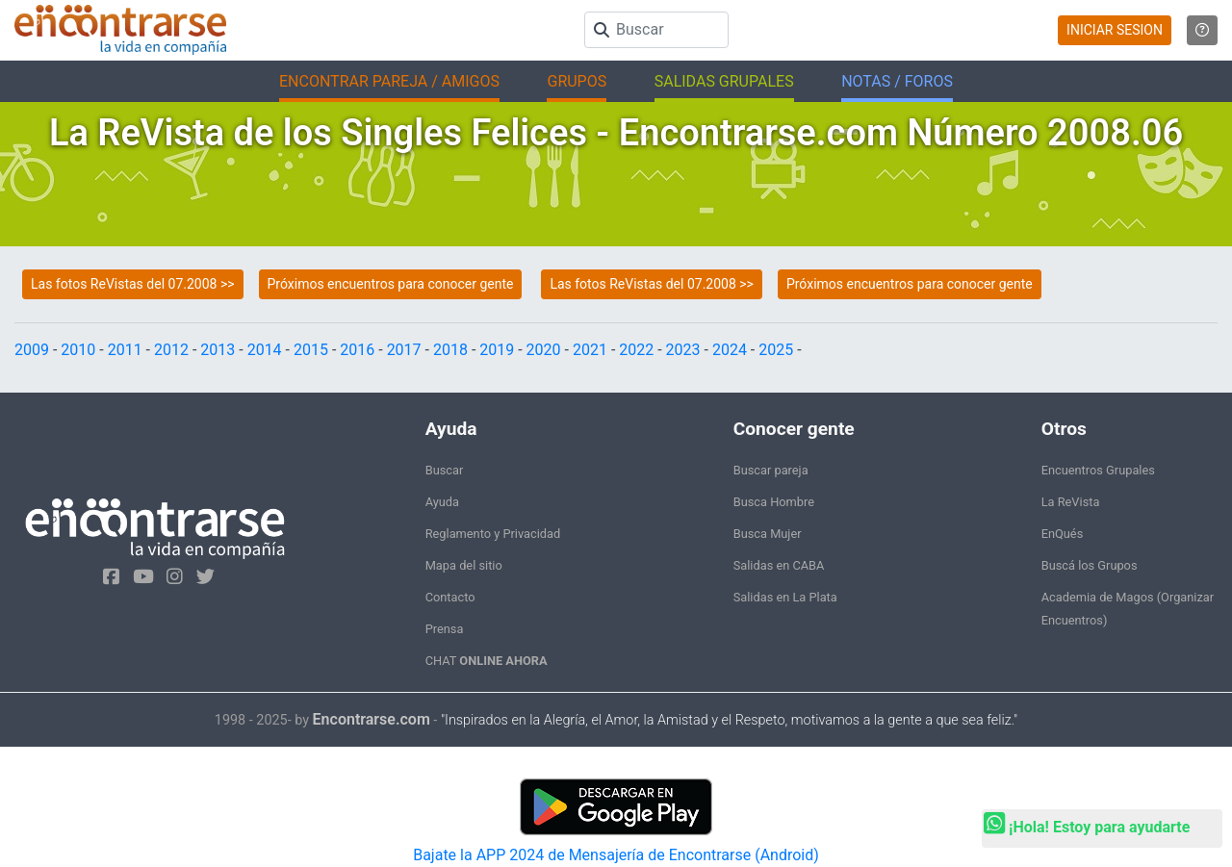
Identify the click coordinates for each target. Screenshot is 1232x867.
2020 (543, 350)
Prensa (444, 629)
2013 (217, 350)
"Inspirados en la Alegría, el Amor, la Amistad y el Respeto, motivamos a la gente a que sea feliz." (729, 720)
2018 (450, 350)
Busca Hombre (773, 502)
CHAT (486, 660)
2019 (496, 350)
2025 (775, 350)
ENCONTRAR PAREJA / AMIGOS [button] (389, 81)
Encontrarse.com (371, 719)
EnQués (1062, 533)
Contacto (450, 597)
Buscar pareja (770, 470)
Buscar (444, 470)
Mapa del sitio (463, 565)
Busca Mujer (767, 533)
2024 (729, 350)
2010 (78, 350)
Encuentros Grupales (1098, 470)
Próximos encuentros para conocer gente (391, 284)
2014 (264, 350)
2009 (31, 350)
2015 (311, 350)
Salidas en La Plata (785, 597)
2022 (636, 350)
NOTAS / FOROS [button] (897, 81)
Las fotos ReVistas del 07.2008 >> (133, 284)
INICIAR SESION (1114, 30)
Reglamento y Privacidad (493, 533)
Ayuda (442, 502)
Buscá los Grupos (1089, 565)
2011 (125, 350)
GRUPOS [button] (576, 81)
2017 (404, 350)
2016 (357, 350)
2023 (683, 350)
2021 (590, 350)
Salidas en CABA (779, 565)
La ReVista (1070, 502)
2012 (171, 350)
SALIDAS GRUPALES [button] (724, 81)
